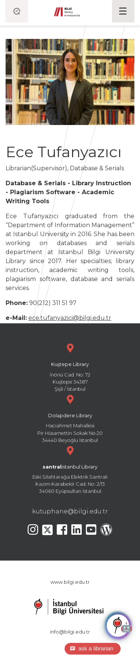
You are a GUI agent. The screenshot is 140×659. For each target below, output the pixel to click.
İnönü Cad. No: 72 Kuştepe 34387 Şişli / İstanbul (70, 366)
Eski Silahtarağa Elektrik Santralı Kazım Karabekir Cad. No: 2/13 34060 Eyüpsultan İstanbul (70, 469)
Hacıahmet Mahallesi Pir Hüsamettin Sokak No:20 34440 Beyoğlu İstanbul (70, 418)
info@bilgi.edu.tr (70, 632)
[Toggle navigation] (123, 11)
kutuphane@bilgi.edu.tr (70, 511)
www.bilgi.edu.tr (70, 582)
